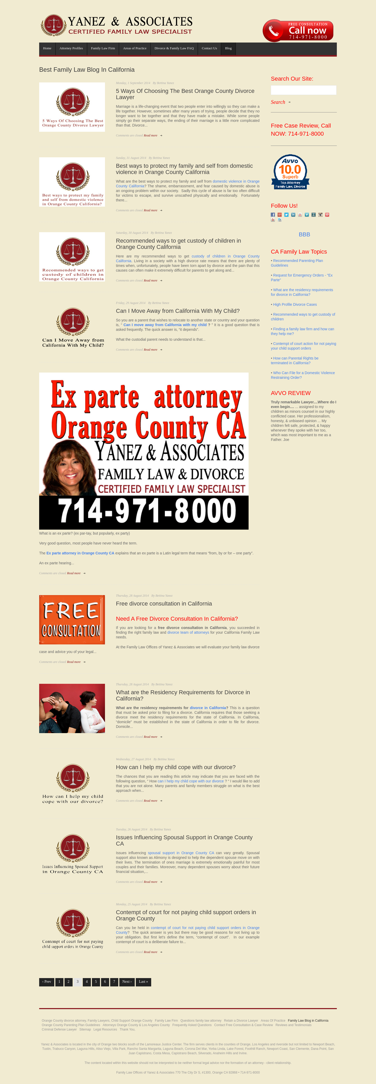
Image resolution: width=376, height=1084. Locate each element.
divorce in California (208, 708)
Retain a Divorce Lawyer (241, 1020)
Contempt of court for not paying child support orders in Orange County (186, 915)
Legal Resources (105, 1029)
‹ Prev (46, 982)
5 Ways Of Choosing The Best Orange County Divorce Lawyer (185, 94)
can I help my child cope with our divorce (191, 781)
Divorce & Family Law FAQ (174, 48)
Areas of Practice (134, 48)
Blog (228, 48)
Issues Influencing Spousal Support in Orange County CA (184, 840)
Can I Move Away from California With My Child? (178, 311)
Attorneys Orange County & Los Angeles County (136, 1025)
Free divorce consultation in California (164, 604)
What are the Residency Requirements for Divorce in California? (183, 695)
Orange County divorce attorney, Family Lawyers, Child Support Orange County (97, 1020)
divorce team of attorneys (188, 632)
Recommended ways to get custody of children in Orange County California (178, 244)
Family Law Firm (103, 48)
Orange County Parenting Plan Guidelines (71, 1025)
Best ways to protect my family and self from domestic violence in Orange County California (184, 169)
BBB (303, 234)
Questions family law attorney (200, 1020)
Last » (143, 982)
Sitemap (85, 1029)
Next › (127, 982)
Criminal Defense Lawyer (59, 1029)
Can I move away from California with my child (165, 325)
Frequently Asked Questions (192, 1025)
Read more (150, 135)
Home (47, 48)
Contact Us (209, 48)
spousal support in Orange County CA (181, 853)
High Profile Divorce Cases (295, 304)
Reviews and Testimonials (293, 1025)
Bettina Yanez (165, 83)
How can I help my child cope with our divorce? (176, 767)
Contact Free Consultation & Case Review (243, 1025)
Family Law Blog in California (308, 1020)
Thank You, (127, 1029)
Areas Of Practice (273, 1020)
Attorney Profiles (71, 48)
